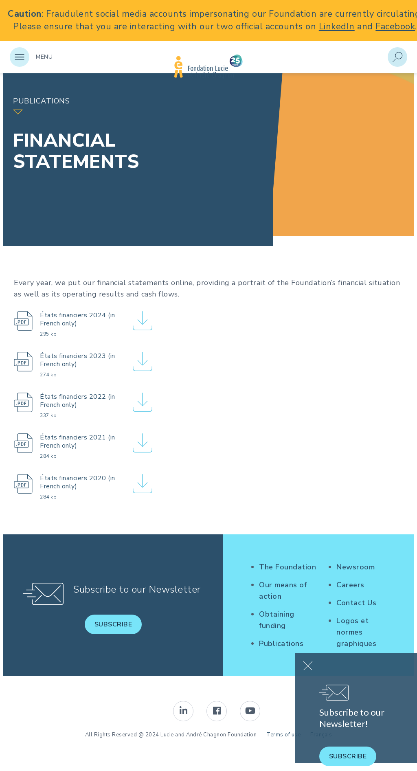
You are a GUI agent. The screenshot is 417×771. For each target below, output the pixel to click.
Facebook (395, 26)
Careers (350, 585)
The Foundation (287, 567)
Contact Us (356, 603)
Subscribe (113, 624)
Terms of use (283, 734)
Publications (281, 643)
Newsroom (355, 567)
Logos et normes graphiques (356, 632)
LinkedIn (337, 26)
